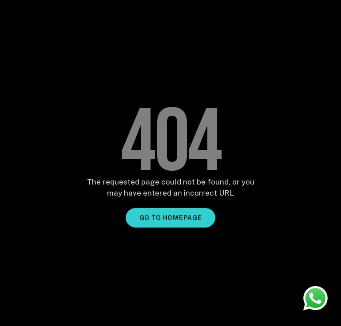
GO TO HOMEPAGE (170, 217)
